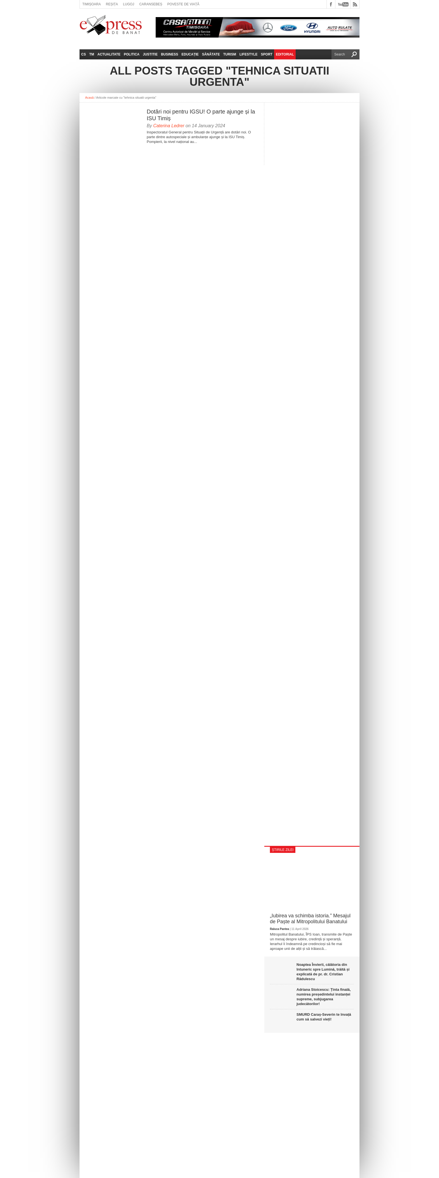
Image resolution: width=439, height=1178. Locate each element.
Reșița (112, 4)
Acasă (89, 97)
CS (83, 54)
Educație (190, 54)
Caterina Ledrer (168, 125)
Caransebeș (150, 4)
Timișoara (91, 4)
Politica (131, 54)
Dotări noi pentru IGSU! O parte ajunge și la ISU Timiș (201, 114)
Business (169, 54)
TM (91, 54)
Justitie (150, 54)
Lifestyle (248, 54)
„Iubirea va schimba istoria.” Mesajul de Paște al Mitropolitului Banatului (310, 919)
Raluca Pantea (279, 929)
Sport (266, 54)
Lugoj (128, 4)
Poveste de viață (183, 4)
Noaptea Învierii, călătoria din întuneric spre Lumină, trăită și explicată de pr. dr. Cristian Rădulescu (322, 971)
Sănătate (211, 54)
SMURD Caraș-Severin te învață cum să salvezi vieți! (323, 1016)
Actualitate (108, 54)
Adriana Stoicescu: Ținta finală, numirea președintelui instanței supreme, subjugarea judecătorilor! (323, 996)
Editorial (285, 54)
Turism (229, 54)
